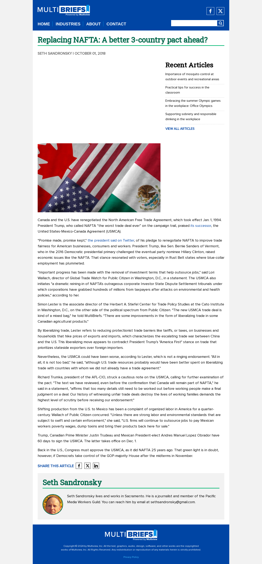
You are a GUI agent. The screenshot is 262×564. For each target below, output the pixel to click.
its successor (201, 226)
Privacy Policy (131, 557)
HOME (44, 24)
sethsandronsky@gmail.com (173, 502)
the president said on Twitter (111, 240)
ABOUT (93, 24)
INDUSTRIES (68, 24)
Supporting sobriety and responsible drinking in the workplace (190, 116)
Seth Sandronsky (55, 53)
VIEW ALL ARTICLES (179, 128)
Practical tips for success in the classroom (187, 90)
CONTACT (116, 24)
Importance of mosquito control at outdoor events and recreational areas (192, 76)
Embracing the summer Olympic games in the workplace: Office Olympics (193, 103)
